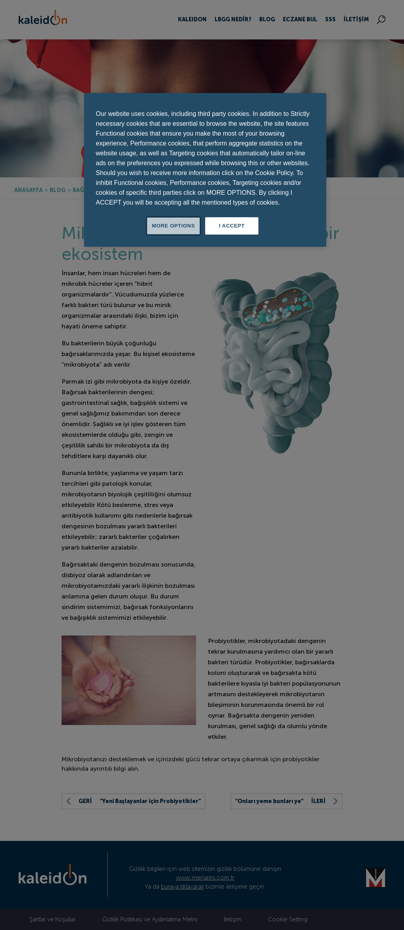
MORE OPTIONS (173, 226)
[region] (205, 170)
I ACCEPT (232, 226)
